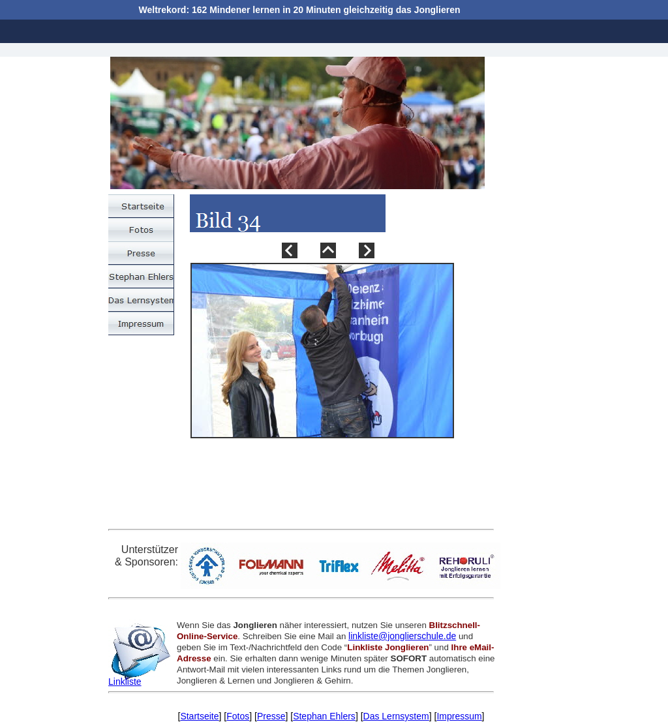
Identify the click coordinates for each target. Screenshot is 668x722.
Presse (271, 716)
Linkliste (125, 681)
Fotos (237, 716)
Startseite (199, 716)
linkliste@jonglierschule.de (402, 636)
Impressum (458, 716)
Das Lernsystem (396, 716)
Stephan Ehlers (324, 716)
